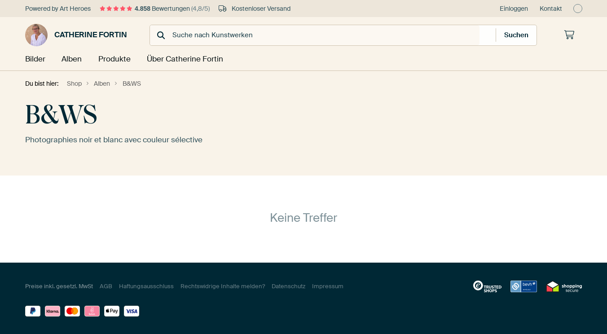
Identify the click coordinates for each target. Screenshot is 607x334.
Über (183, 59)
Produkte (115, 59)
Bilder (35, 59)
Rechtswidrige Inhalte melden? (222, 286)
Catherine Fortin (76, 35)
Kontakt (551, 8)
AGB (106, 286)
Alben (72, 59)
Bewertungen (155, 8)
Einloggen (514, 8)
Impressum (327, 286)
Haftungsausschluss (146, 286)
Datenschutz (288, 286)
